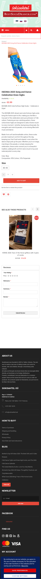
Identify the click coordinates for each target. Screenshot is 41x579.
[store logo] (20, 7)
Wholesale (5, 434)
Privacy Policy (6, 437)
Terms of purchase (8, 427)
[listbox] (20, 168)
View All (6, 484)
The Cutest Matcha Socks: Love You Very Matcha (17, 467)
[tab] (20, 267)
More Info (24, 566)
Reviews (7, 267)
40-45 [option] (5, 168)
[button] (17, 85)
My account (37, 30)
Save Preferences (20, 570)
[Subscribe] (20, 503)
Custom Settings (19, 576)
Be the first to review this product (12, 187)
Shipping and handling (9, 431)
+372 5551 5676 (10, 406)
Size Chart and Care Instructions (12, 441)
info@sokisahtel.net (11, 412)
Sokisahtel (9, 521)
